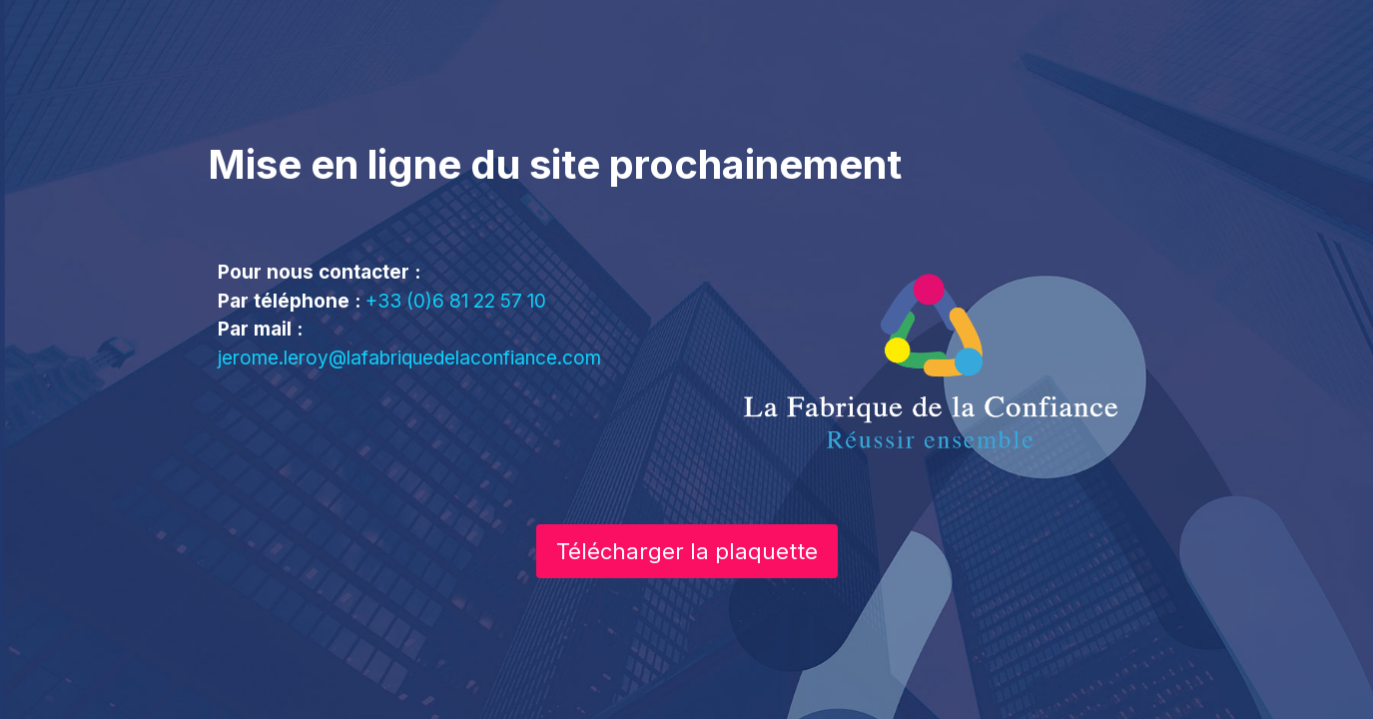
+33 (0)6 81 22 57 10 (455, 301)
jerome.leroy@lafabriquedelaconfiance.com (409, 358)
